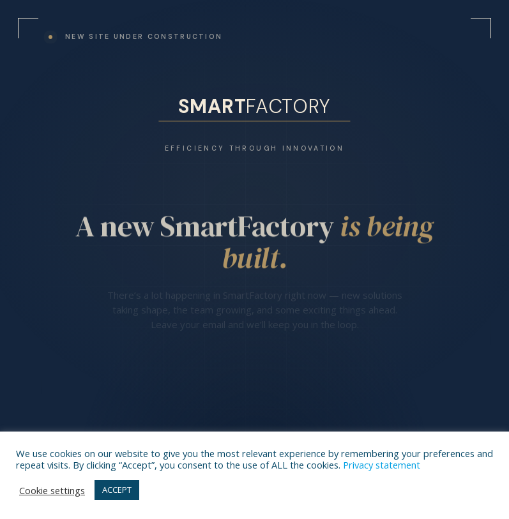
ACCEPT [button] (117, 489)
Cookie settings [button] (52, 490)
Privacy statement (381, 464)
